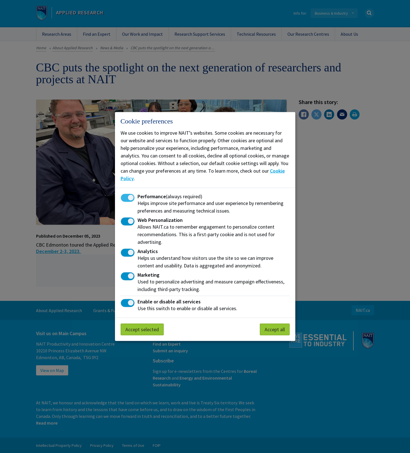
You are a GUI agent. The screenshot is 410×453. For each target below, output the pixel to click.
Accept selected (142, 329)
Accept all (275, 329)
